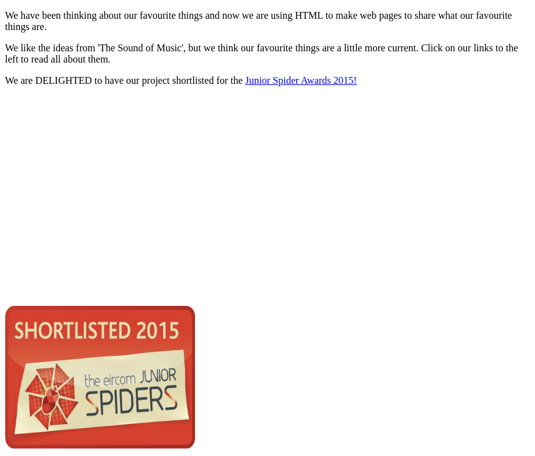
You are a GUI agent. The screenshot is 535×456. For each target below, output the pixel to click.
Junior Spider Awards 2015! (301, 80)
